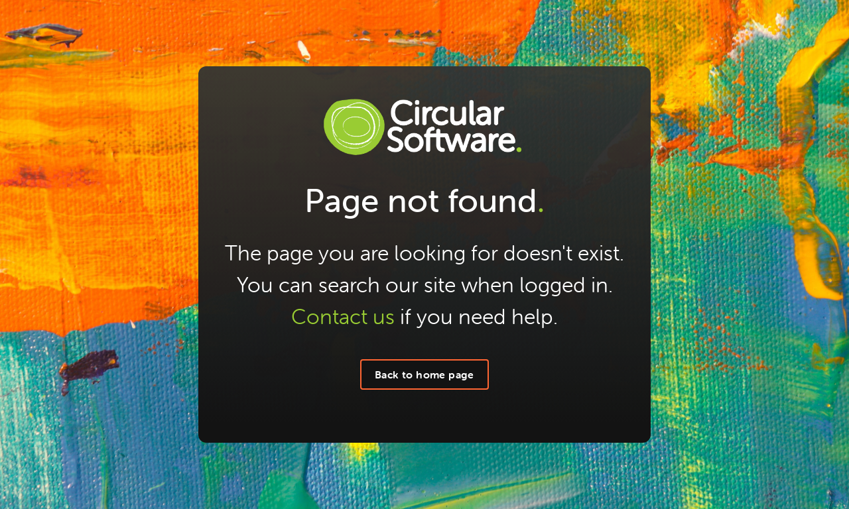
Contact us (343, 316)
